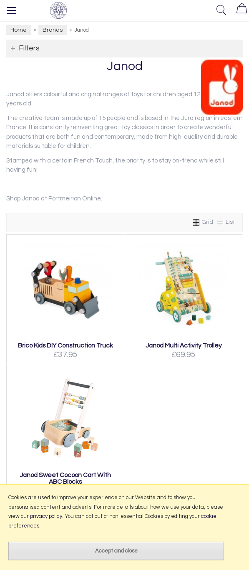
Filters (29, 48)
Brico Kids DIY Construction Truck (65, 345)
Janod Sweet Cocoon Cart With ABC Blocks (65, 478)
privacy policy (46, 516)
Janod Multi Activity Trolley (184, 345)
